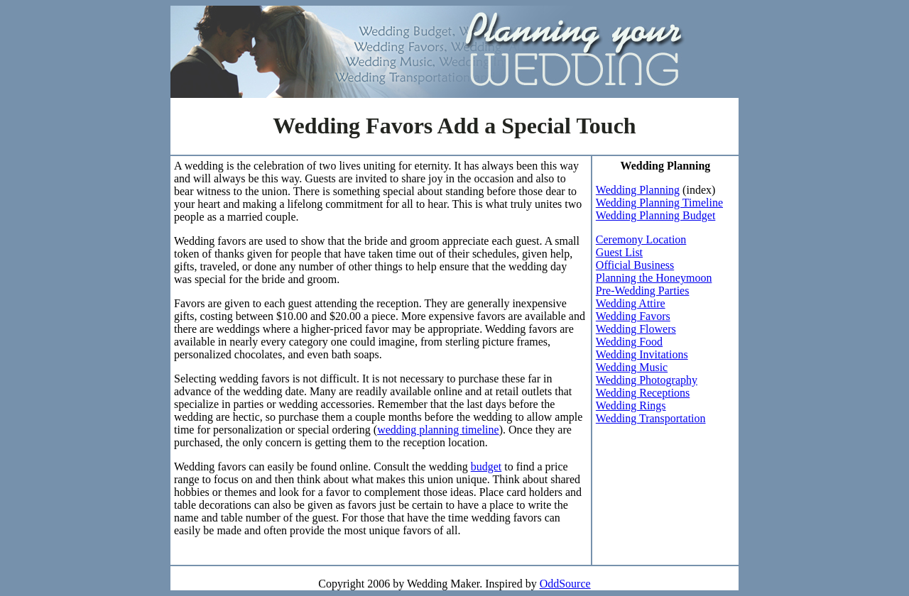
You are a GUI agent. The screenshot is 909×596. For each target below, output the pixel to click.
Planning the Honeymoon (654, 278)
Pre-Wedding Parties (643, 291)
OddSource (565, 584)
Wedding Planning (638, 190)
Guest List (619, 252)
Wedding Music (632, 367)
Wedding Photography (646, 380)
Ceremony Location (641, 239)
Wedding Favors (633, 316)
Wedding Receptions (643, 393)
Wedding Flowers (636, 329)
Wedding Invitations (642, 354)
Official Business (635, 265)
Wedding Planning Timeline (659, 203)
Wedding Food (629, 342)
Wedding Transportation (651, 418)
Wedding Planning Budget (655, 215)
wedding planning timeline (438, 430)
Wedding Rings (631, 405)
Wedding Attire (630, 303)
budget (486, 466)
